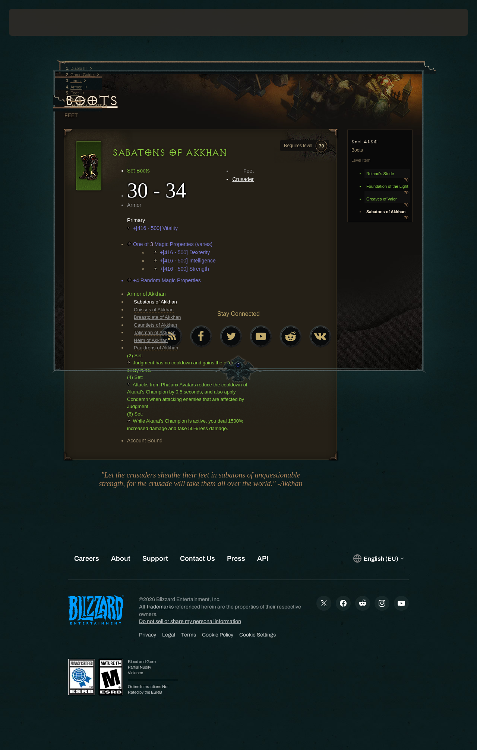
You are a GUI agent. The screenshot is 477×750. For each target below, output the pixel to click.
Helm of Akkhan (151, 340)
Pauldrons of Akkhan (156, 348)
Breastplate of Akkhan (157, 317)
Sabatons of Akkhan (155, 302)
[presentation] (32, 22)
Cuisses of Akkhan (154, 309)
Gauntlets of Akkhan (155, 325)
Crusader (243, 179)
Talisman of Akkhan (155, 332)
